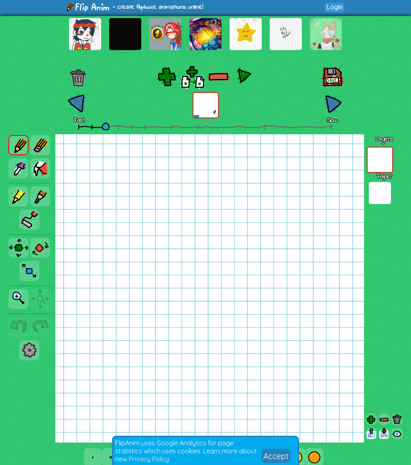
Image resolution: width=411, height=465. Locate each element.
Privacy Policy (149, 459)
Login (334, 7)
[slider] (106, 126)
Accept (276, 456)
